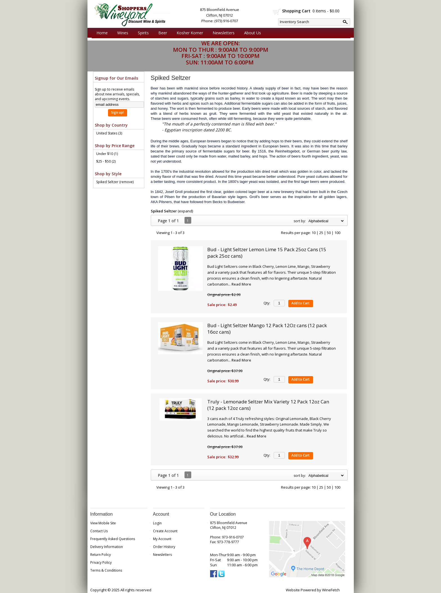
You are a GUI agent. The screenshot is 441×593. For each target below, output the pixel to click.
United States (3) (109, 133)
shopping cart (277, 11)
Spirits (142, 33)
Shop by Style (108, 173)
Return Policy (100, 554)
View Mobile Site (103, 523)
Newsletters (224, 32)
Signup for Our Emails (116, 78)
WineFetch (331, 589)
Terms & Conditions (106, 570)
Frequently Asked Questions (112, 538)
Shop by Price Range (114, 145)
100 (337, 232)
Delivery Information (106, 546)
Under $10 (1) (107, 153)
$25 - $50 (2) (106, 161)
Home (102, 32)
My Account (162, 538)
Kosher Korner (188, 33)
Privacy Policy (101, 562)
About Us (251, 33)
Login (157, 523)
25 (321, 232)
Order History (164, 546)
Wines (121, 33)
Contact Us (99, 531)
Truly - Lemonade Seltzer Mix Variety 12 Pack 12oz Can (268, 404)
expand (185, 211)
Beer (161, 33)
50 (329, 232)
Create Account (165, 531)
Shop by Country (111, 125)
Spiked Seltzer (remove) (115, 181)
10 (314, 232)
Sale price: (216, 304)
